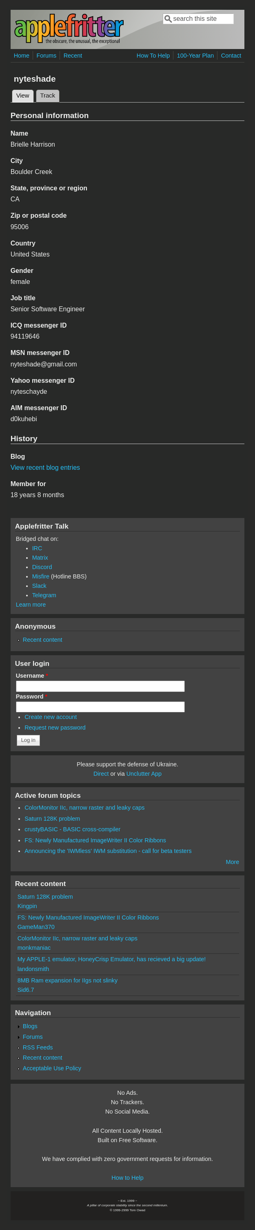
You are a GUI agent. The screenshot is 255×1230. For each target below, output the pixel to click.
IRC (37, 548)
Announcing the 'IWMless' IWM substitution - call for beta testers (107, 851)
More (232, 862)
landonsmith (33, 969)
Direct (101, 773)
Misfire (40, 576)
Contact (231, 55)
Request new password (55, 727)
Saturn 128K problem (52, 818)
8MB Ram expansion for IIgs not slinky (68, 980)
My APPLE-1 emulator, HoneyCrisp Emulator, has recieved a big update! (112, 959)
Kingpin (27, 906)
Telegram (44, 595)
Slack (39, 586)
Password (32, 696)
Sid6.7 (26, 990)
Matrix (40, 557)
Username (32, 675)
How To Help (153, 55)
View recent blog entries (45, 467)
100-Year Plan (195, 55)
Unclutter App (144, 773)
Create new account (50, 717)
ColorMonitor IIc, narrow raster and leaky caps (84, 807)
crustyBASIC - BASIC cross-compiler (72, 829)
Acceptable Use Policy (52, 1068)
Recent (73, 55)
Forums (46, 55)
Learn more (31, 604)
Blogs (30, 1026)
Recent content (42, 639)
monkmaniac (34, 947)
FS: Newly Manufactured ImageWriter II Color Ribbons (95, 840)
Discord (42, 567)
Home (21, 55)
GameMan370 (36, 927)
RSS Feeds (38, 1047)
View (25, 94)
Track (47, 95)
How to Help (127, 1177)
